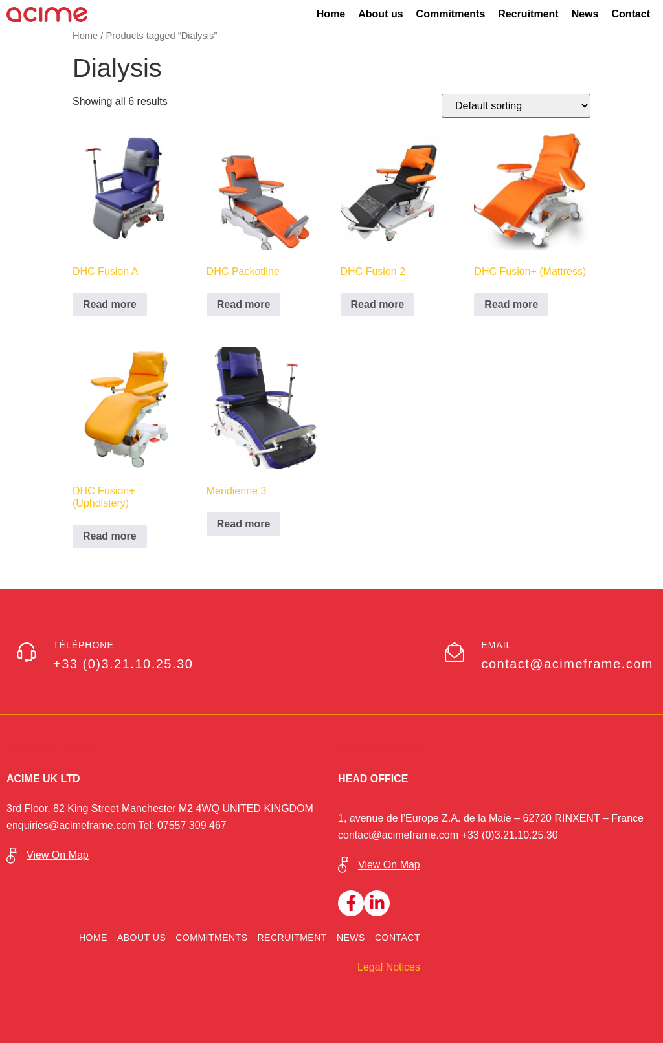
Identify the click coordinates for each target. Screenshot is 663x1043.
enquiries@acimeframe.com (72, 825)
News (585, 13)
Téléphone (83, 645)
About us (380, 13)
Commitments (451, 13)
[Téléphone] (26, 652)
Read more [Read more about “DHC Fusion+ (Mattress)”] (511, 304)
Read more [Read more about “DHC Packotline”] (244, 304)
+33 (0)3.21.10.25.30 (510, 834)
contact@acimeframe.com (400, 834)
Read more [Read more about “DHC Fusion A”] (110, 304)
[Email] (454, 652)
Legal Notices (388, 966)
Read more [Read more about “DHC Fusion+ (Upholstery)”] (110, 536)
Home (331, 13)
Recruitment (528, 13)
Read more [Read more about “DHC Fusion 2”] (378, 304)
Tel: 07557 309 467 (183, 825)
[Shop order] (516, 106)
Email (496, 645)
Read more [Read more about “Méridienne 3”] (244, 523)
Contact (630, 13)
